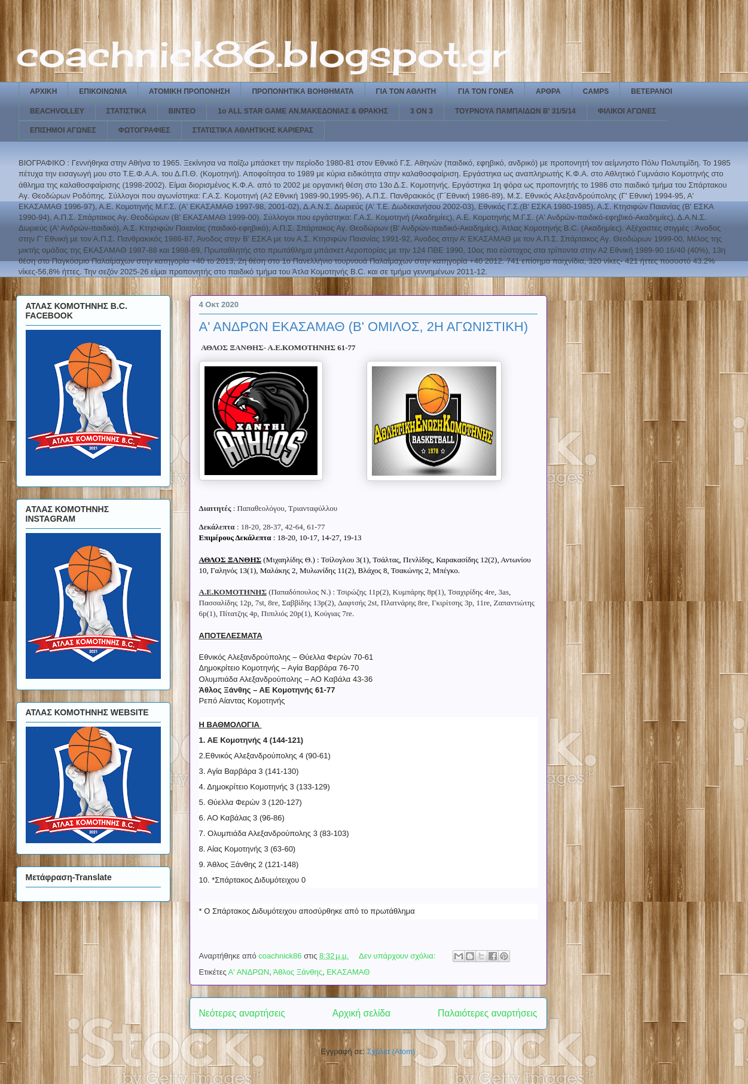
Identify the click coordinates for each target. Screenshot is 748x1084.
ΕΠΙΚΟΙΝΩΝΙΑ (103, 91)
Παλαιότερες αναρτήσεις (487, 1013)
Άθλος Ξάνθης (297, 971)
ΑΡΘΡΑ (548, 91)
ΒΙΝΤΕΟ (182, 111)
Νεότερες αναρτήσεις (242, 1013)
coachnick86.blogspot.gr (261, 53)
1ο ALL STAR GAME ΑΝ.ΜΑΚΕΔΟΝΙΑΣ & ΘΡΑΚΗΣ (303, 111)
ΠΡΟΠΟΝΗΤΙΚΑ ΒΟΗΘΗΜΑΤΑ (302, 91)
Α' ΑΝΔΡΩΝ (249, 971)
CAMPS (596, 91)
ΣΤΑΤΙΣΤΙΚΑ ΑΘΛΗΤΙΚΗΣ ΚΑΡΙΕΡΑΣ (253, 130)
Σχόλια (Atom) (391, 1051)
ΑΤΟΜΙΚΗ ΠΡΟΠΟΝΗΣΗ (189, 91)
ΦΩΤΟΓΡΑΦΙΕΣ (144, 130)
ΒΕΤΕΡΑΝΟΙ (651, 91)
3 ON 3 (421, 111)
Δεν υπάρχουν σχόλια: (398, 955)
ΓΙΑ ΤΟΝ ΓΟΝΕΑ (486, 91)
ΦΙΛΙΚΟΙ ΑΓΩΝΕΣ (627, 111)
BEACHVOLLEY (57, 111)
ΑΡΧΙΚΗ (43, 91)
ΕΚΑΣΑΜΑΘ (348, 971)
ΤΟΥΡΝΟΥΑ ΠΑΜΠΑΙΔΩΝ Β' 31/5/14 (515, 111)
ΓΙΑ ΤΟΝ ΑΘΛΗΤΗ (406, 91)
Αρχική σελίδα (361, 1013)
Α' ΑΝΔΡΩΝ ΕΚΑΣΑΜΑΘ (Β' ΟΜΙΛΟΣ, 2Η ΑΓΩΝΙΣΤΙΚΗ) (364, 326)
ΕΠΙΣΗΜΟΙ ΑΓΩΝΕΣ (63, 130)
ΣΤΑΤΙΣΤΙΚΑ (126, 111)
